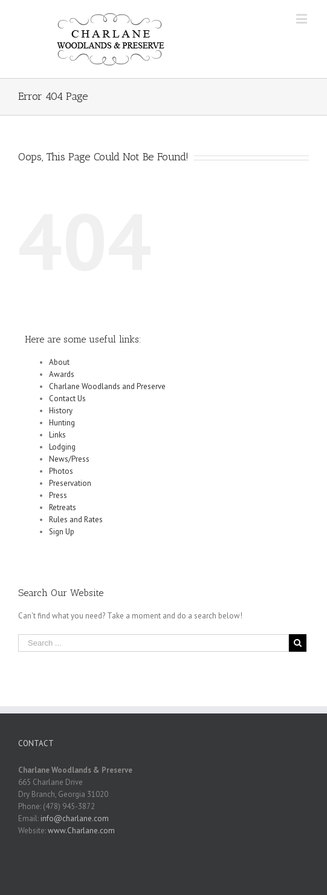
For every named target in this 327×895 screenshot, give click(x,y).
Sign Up (61, 531)
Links (57, 435)
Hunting (62, 423)
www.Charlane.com (81, 830)
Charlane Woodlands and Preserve (107, 386)
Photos (61, 471)
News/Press (69, 459)
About (59, 362)
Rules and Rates (76, 519)
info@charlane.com (74, 818)
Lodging (62, 447)
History (61, 410)
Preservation (70, 483)
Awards (61, 374)
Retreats (62, 507)
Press (58, 495)
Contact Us (67, 398)
